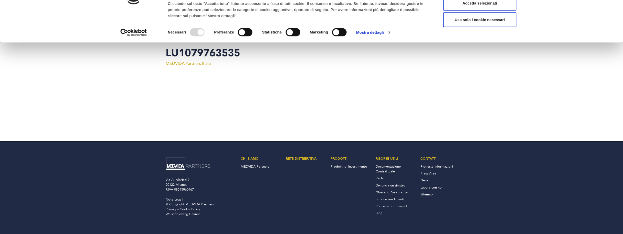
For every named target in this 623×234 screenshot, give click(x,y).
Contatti (428, 158)
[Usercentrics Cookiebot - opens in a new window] (133, 73)
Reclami (381, 178)
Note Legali (174, 199)
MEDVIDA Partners (255, 166)
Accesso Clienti (406, 4)
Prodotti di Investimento (349, 166)
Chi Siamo (250, 158)
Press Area (428, 173)
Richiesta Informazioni (436, 166)
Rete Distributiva (301, 158)
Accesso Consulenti (367, 4)
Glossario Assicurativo (392, 192)
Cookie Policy (190, 209)
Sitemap (426, 194)
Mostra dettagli (370, 73)
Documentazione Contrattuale (388, 169)
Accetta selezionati (479, 44)
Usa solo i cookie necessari (480, 60)
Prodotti (339, 158)
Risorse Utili (387, 158)
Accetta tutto (480, 27)
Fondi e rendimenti (390, 199)
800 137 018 (436, 4)
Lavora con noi (431, 187)
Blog (379, 213)
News (424, 180)
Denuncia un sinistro (390, 185)
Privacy (171, 209)
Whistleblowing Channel (183, 214)
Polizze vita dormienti (392, 206)
